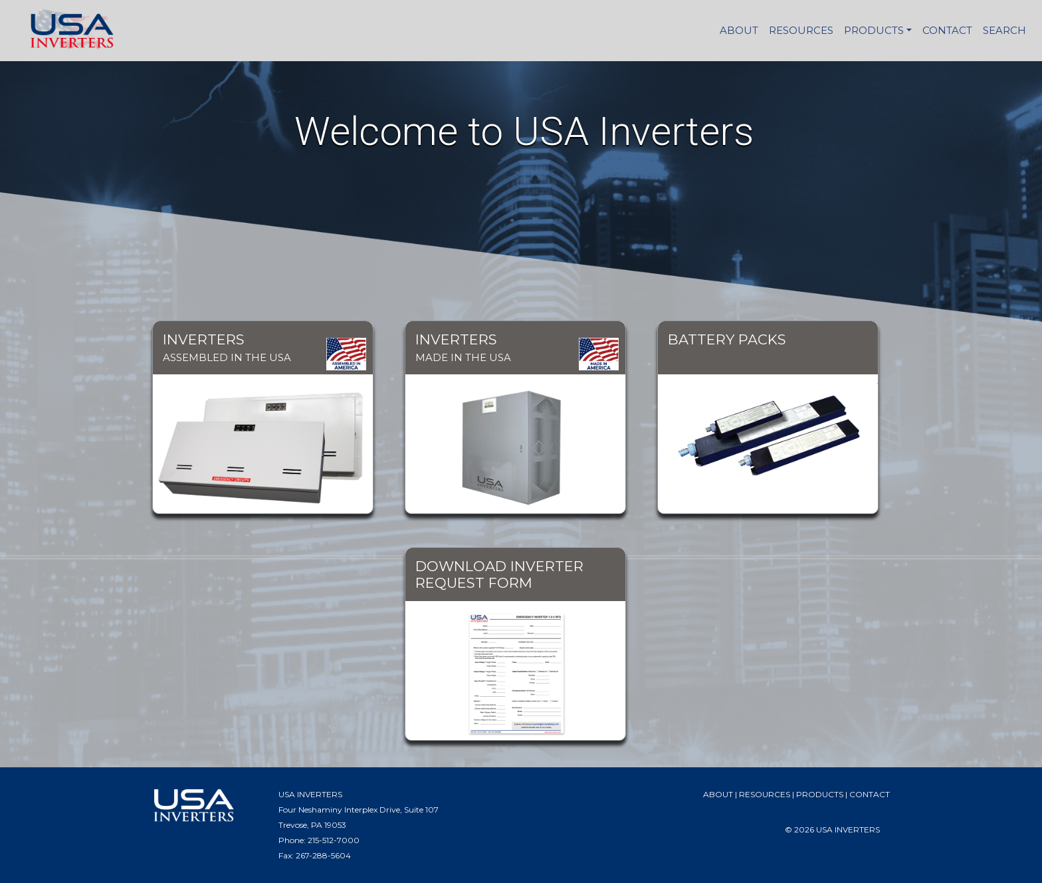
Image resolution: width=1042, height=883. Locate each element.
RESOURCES (801, 30)
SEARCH (1004, 30)
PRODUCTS (874, 30)
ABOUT (739, 30)
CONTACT (947, 30)
